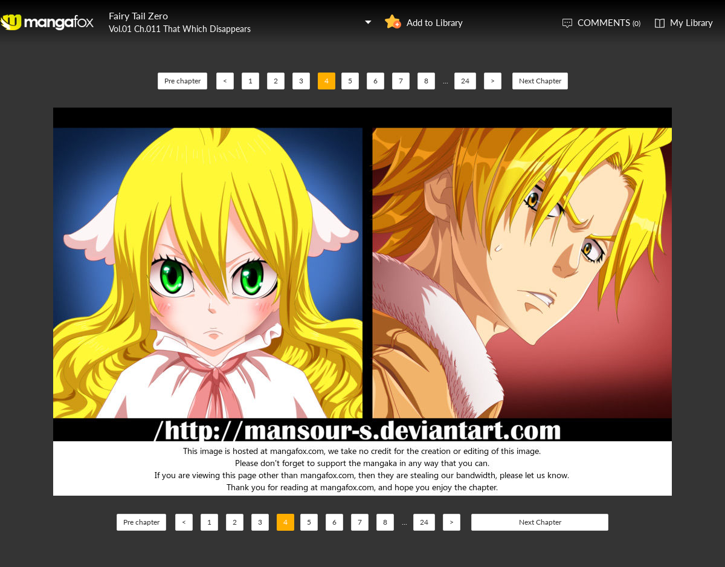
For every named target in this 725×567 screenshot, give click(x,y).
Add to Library (435, 22)
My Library (691, 22)
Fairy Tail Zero (138, 15)
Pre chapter (182, 80)
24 (465, 80)
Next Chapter (540, 80)
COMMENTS (609, 22)
